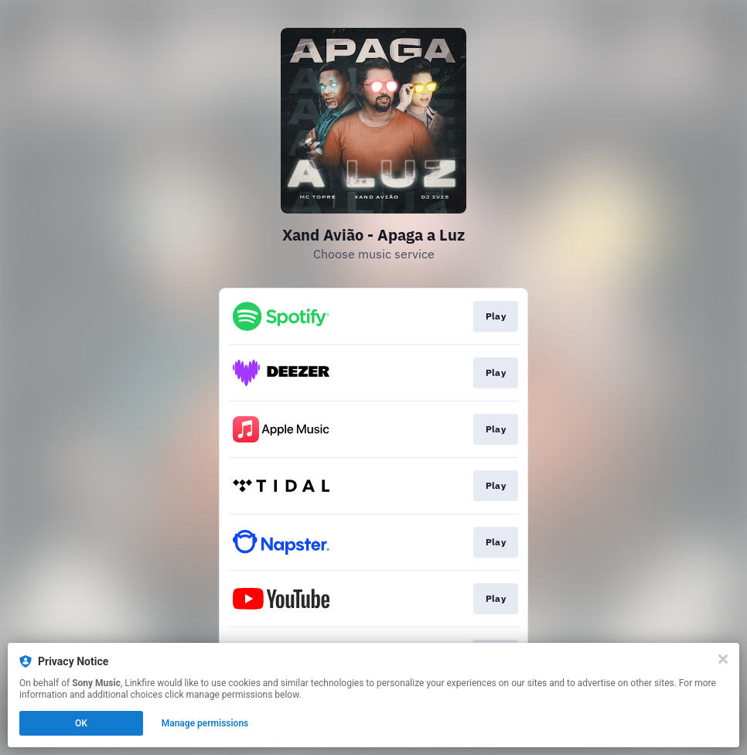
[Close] (723, 659)
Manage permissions (205, 723)
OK (81, 723)
